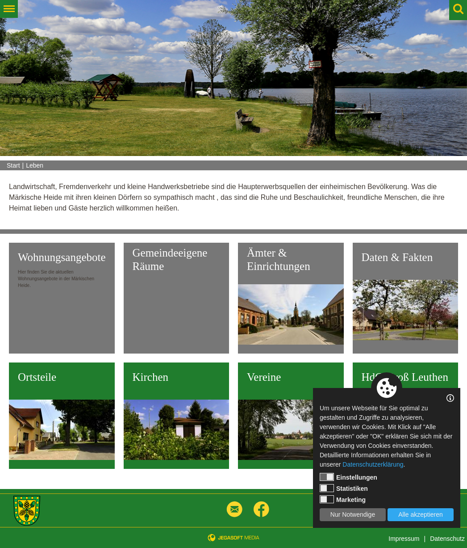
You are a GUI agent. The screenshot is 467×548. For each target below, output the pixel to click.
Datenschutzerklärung (372, 464)
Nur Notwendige (352, 514)
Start (13, 165)
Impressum (403, 538)
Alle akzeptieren (420, 514)
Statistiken (344, 488)
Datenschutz (447, 538)
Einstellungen (348, 477)
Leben (34, 165)
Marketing (343, 499)
